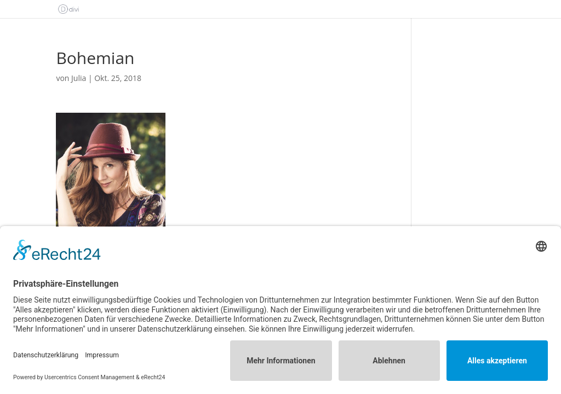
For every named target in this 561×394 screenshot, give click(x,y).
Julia (78, 78)
